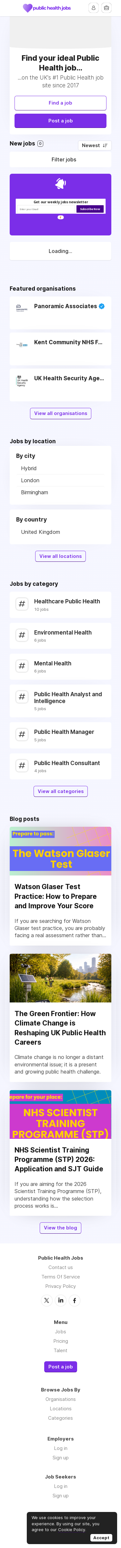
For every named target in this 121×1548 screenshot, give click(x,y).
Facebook (74, 1300)
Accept (101, 1537)
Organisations (60, 1399)
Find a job (60, 103)
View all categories (61, 791)
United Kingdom (40, 532)
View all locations (60, 556)
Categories (60, 1418)
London (30, 480)
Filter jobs (64, 159)
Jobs (60, 1331)
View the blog (60, 1228)
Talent (60, 1350)
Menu (14, 8)
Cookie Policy (71, 1529)
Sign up (61, 1457)
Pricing (60, 1341)
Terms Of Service (60, 1277)
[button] (60, 202)
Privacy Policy (60, 1286)
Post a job (60, 121)
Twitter (46, 1300)
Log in (60, 1448)
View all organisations (60, 413)
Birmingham (34, 492)
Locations (61, 1408)
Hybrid (29, 468)
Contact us (60, 1267)
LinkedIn (60, 1300)
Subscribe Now (90, 209)
